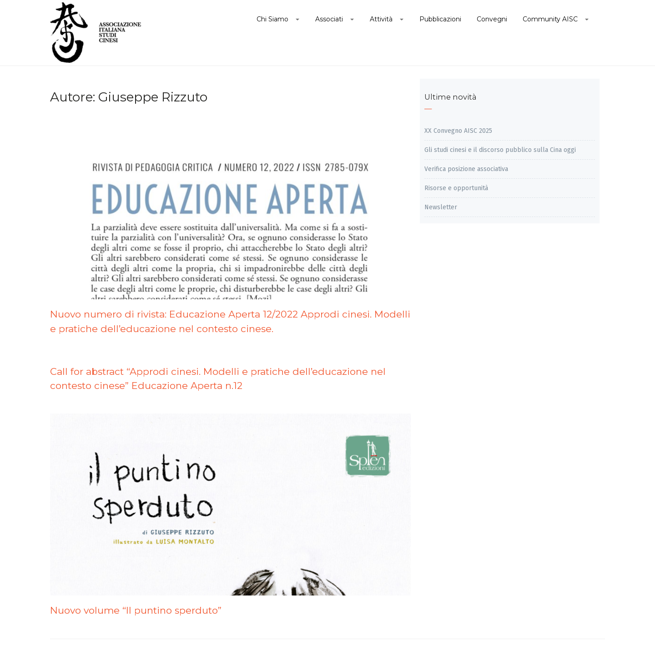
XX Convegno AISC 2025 (458, 131)
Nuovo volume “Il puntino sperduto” (136, 610)
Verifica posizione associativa (466, 169)
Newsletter (440, 207)
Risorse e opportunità (456, 188)
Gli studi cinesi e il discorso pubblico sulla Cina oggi (500, 150)
